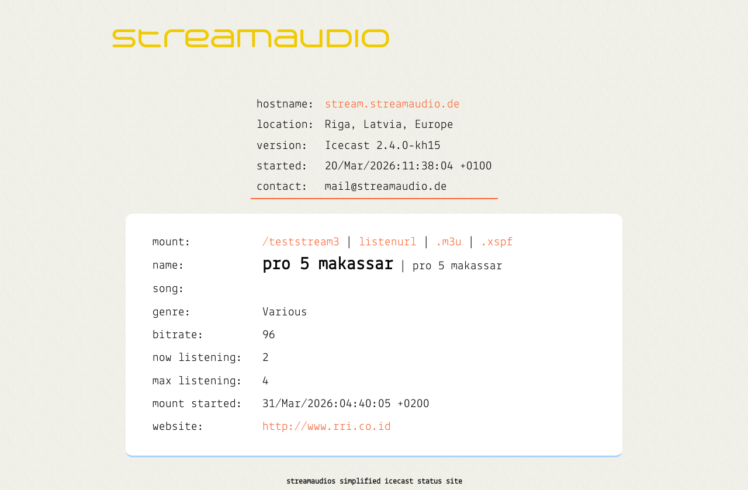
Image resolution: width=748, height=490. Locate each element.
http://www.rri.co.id (326, 427)
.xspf (497, 242)
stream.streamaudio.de (392, 104)
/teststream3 (301, 242)
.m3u (449, 242)
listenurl (388, 242)
